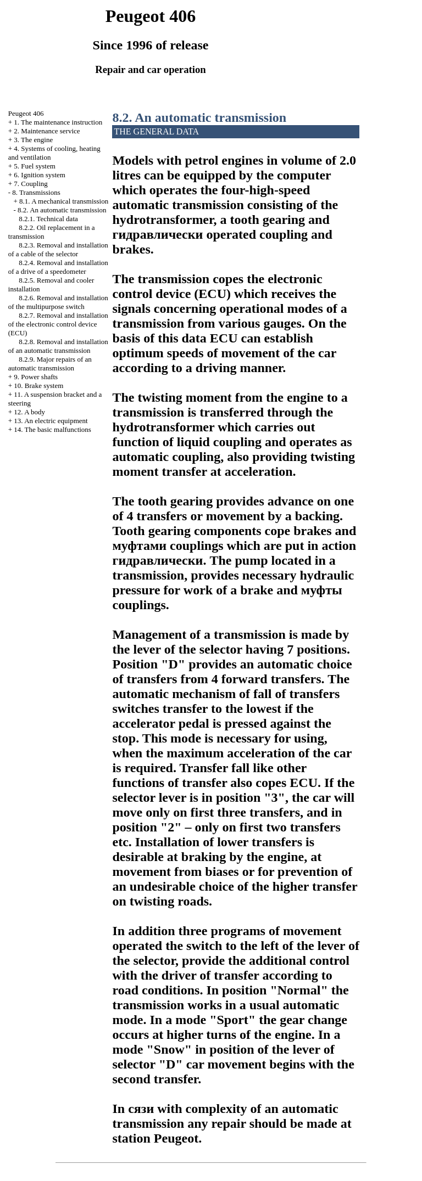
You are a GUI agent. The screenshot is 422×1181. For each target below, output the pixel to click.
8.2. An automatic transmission (62, 210)
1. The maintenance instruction (58, 122)
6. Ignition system (39, 175)
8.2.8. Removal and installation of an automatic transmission (58, 346)
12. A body (29, 412)
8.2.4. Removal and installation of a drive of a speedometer (58, 266)
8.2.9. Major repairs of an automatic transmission (50, 363)
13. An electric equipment (50, 421)
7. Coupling (30, 183)
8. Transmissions (36, 192)
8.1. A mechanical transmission (63, 201)
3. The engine (33, 140)
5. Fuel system (34, 166)
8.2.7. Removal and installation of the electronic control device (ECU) (58, 324)
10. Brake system (38, 385)
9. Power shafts (36, 377)
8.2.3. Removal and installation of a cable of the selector (58, 249)
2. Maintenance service (47, 131)
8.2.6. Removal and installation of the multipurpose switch (58, 302)
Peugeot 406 (26, 113)
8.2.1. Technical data (48, 219)
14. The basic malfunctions (52, 429)
